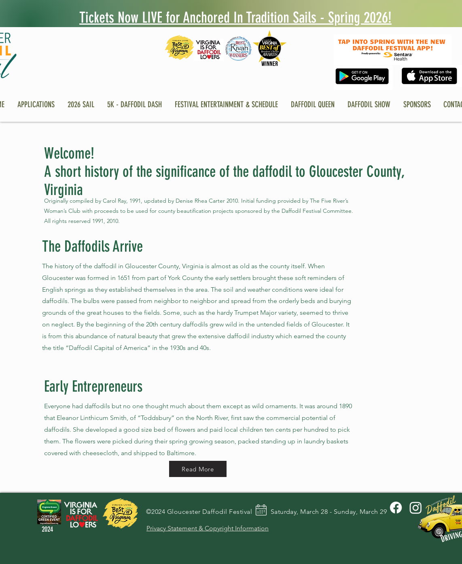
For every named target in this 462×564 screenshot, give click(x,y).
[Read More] (198, 469)
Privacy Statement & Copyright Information (207, 528)
